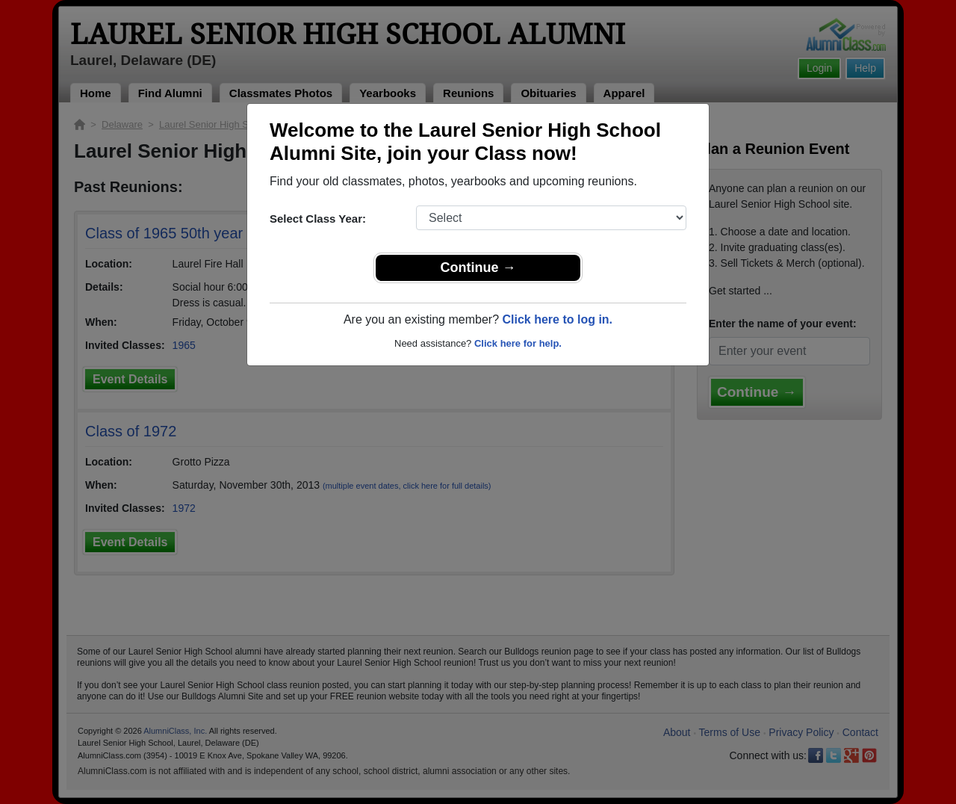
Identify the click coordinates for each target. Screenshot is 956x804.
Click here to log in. (557, 319)
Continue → (478, 267)
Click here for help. (518, 343)
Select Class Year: (318, 218)
